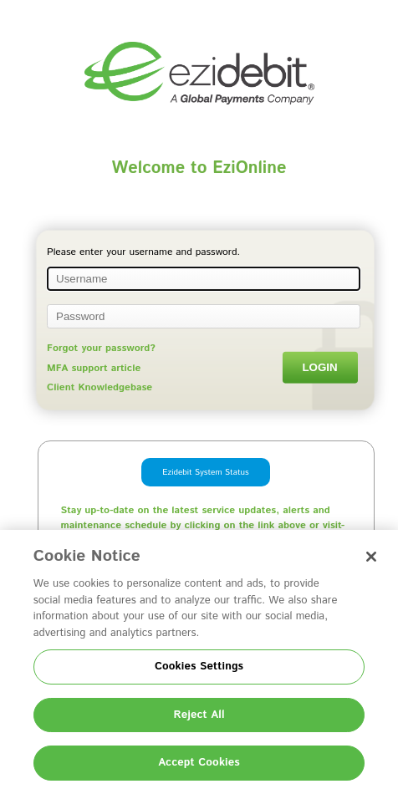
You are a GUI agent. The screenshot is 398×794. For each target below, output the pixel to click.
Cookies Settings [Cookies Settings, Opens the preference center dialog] (199, 666)
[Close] (371, 556)
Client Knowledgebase (99, 387)
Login (319, 367)
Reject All (198, 715)
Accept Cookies (199, 763)
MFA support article (93, 368)
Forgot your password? (101, 348)
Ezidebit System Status (205, 472)
